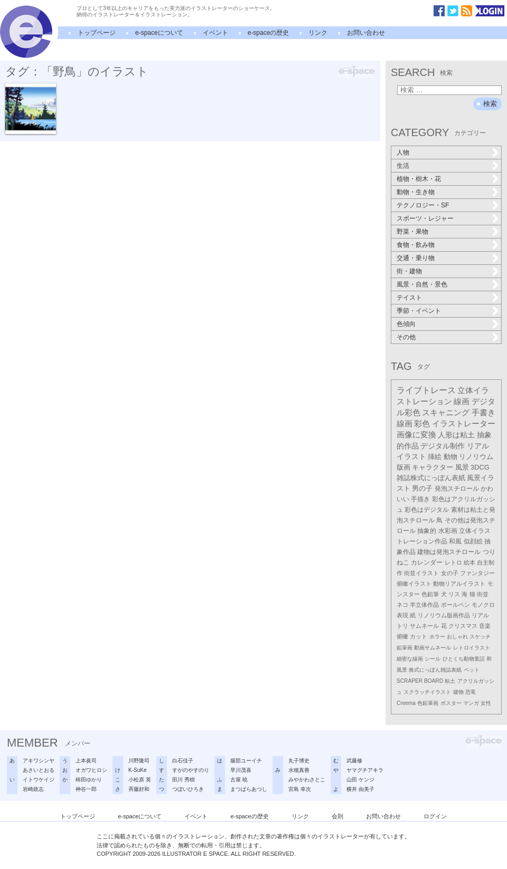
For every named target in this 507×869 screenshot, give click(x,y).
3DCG (480, 467)
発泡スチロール (457, 488)
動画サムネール (432, 648)
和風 (455, 541)
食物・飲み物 (416, 245)
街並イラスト (421, 573)
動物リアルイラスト (459, 583)
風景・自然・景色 (422, 284)
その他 (406, 337)
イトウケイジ (38, 779)
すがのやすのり (190, 770)
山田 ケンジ (360, 779)
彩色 (422, 423)
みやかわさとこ (306, 779)
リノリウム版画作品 (444, 615)
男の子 (422, 488)
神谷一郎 (86, 789)
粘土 (450, 681)
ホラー (437, 636)
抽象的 (426, 530)
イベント (215, 32)
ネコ (402, 604)
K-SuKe (137, 770)
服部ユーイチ (246, 760)
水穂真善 (298, 770)
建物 (458, 692)
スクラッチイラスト (427, 692)
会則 (337, 816)
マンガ (471, 703)
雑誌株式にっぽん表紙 (431, 478)
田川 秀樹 (183, 779)
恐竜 (470, 692)
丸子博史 (298, 760)
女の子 (449, 573)
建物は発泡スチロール (449, 552)
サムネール (424, 626)
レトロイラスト (471, 648)
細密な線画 (410, 659)
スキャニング (446, 412)
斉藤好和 (138, 789)
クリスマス (462, 626)
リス (454, 594)
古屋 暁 (239, 779)
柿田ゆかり (89, 779)
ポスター (451, 703)
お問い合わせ (366, 32)
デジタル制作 (442, 446)
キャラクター (432, 467)
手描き (420, 499)
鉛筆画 (404, 648)
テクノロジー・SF (423, 205)
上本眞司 (86, 760)
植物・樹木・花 (419, 179)
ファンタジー (477, 573)
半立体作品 (424, 604)
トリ (402, 626)
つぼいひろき (188, 789)
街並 (483, 594)
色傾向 (406, 324)
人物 (403, 152)
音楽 (485, 626)
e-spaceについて (159, 32)
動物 (450, 457)
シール (432, 659)
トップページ (97, 32)
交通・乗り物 (416, 258)
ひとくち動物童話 (464, 659)
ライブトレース (426, 390)
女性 (486, 703)
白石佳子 (182, 760)
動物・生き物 (416, 192)
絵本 (469, 562)
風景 (462, 467)
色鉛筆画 (427, 703)
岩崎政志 (33, 789)
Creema (406, 703)
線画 (462, 401)
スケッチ (480, 636)
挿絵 (435, 457)
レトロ (453, 562)
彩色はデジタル (427, 509)
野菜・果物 (412, 231)
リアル (480, 615)
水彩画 (447, 530)
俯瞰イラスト (414, 583)
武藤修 (354, 760)
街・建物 (409, 271)
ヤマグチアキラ (364, 770)
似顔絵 (473, 541)
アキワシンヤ (38, 760)
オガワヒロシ (91, 770)
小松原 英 (139, 779)
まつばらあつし (248, 789)
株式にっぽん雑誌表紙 (435, 670)
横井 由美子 (360, 789)
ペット (472, 670)
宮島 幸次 (299, 789)
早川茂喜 (240, 770)
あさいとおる (38, 770)
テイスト (409, 297)
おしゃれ (457, 636)
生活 (403, 165)
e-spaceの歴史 (268, 32)
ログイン (435, 816)
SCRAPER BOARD (420, 681)
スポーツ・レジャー (425, 218)
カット (418, 636)
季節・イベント (419, 310)
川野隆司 (138, 760)
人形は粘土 (456, 435)
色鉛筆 (430, 594)
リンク (317, 32)
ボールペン (455, 604)
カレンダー (427, 562)
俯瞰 (402, 636)
